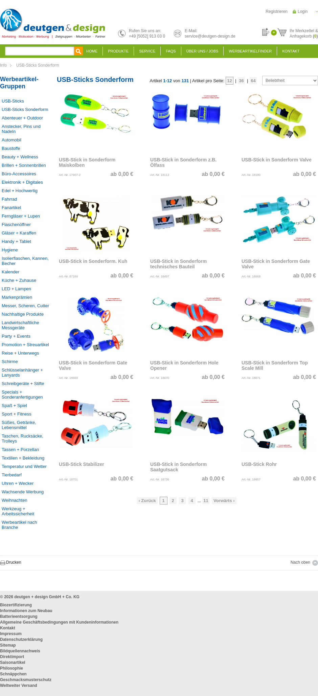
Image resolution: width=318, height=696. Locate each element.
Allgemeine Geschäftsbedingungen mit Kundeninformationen (59, 622)
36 (241, 80)
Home (91, 51)
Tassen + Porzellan (20, 449)
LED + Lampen (16, 288)
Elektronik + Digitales (22, 182)
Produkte (118, 51)
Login (303, 11)
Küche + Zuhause (19, 280)
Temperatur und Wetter (24, 466)
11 (205, 500)
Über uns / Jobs (202, 51)
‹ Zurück (147, 500)
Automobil (11, 139)
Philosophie (11, 668)
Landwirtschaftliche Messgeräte (20, 325)
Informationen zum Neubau (26, 610)
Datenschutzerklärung (21, 639)
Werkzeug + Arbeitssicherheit (18, 511)
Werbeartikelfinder (250, 51)
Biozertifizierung (16, 605)
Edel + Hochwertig (20, 190)
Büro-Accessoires (19, 173)
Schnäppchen (13, 674)
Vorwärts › (224, 500)
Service (147, 51)
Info (3, 65)
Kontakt (290, 51)
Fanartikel (11, 207)
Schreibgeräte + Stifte (23, 383)
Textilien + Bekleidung (23, 458)
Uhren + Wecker (17, 483)
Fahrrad (9, 199)
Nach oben (300, 562)
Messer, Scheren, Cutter (25, 305)
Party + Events (16, 336)
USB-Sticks (13, 101)
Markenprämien (17, 297)
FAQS (171, 51)
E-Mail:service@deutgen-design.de (210, 33)
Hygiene (10, 249)
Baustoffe (11, 148)
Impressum (11, 633)
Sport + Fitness (16, 414)
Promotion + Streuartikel (25, 344)
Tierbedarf (12, 474)
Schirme (10, 361)
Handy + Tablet (16, 241)
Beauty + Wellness (20, 156)
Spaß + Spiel (14, 405)
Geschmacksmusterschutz (25, 679)
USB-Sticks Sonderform (37, 65)
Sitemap (8, 645)
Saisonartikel (12, 662)
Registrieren (277, 11)
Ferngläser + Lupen (21, 216)
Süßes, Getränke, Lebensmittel (19, 425)
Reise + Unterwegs (20, 353)
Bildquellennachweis (20, 651)
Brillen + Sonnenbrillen (24, 165)
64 (253, 80)
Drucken (13, 562)
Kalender (10, 271)
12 (229, 80)
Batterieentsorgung (19, 616)
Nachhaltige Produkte (23, 314)
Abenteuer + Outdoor (22, 117)
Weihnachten (14, 500)
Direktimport (12, 656)
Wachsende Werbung (23, 491)
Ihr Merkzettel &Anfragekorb (304, 32)
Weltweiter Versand (18, 685)
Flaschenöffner (16, 224)
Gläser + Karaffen (19, 232)
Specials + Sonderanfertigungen (22, 394)
